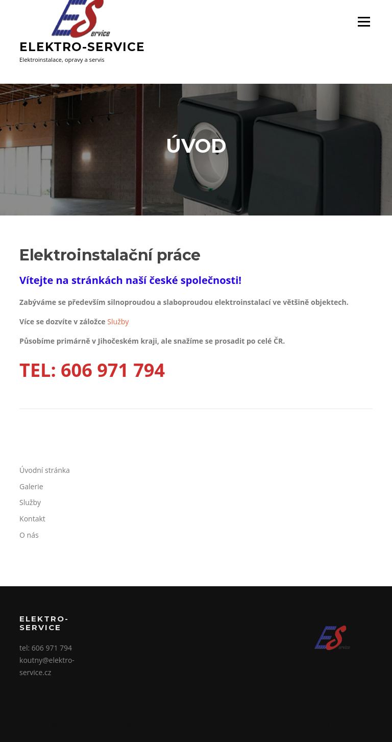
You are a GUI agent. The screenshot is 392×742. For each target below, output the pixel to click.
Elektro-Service (82, 47)
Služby (118, 321)
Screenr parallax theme (284, 725)
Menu (364, 22)
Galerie (31, 486)
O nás (29, 535)
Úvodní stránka (44, 470)
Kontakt (32, 518)
